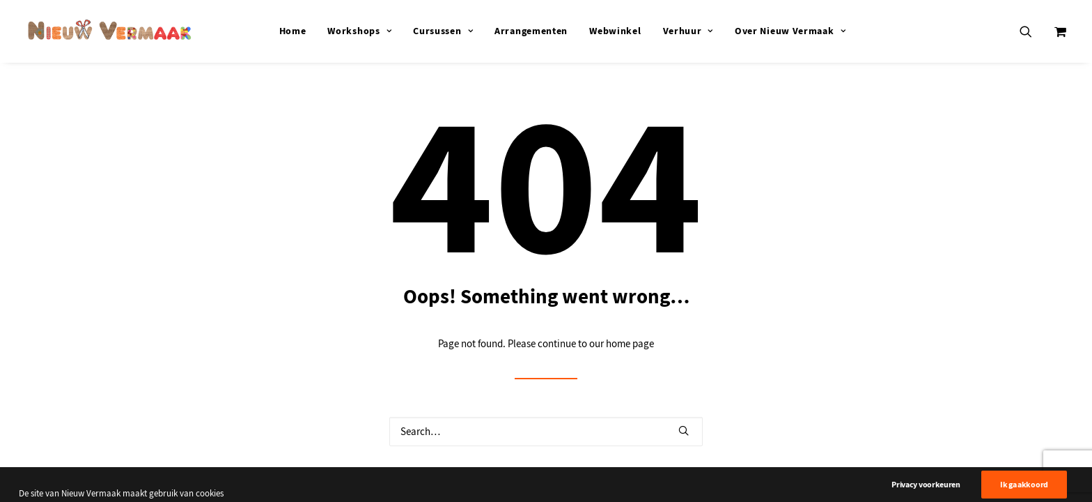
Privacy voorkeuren (925, 493)
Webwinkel (615, 31)
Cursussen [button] (443, 31)
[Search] (546, 431)
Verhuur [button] (688, 31)
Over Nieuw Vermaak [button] (790, 31)
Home (292, 31)
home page (630, 344)
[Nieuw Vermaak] (110, 31)
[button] (1035, 31)
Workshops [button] (359, 31)
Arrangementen (531, 31)
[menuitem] (293, 31)
